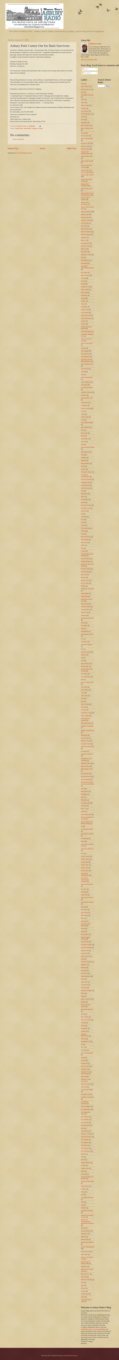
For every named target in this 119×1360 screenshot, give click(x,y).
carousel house (86, 315)
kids (82, 701)
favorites (83, 511)
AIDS (82, 99)
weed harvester (86, 1231)
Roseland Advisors (87, 1009)
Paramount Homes (87, 897)
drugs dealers (85, 463)
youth (83, 1297)
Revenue (84, 987)
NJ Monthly (84, 838)
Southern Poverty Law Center (86, 1072)
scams (83, 1025)
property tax (85, 950)
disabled (83, 458)
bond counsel (85, 275)
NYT (82, 853)
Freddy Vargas (85, 561)
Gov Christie (85, 583)
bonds (83, 281)
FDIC (82, 522)
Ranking (83, 967)
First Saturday (85, 528)
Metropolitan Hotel (87, 769)
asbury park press (86, 189)
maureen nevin (85, 744)
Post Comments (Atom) (24, 153)
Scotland (84, 1031)
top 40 (83, 1159)
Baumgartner (85, 243)
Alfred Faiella (85, 105)
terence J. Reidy (86, 1134)
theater (83, 1154)
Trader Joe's (85, 1168)
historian (83, 615)
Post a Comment (18, 139)
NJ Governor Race (87, 829)
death (83, 436)
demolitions (84, 439)
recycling (84, 970)
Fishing (83, 531)
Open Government (87, 884)
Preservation (85, 942)
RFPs (83, 993)
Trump (83, 1192)
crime (82, 420)
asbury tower (85, 217)
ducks (83, 466)
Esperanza (84, 494)
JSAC (83, 693)
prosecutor (84, 953)
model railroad (85, 779)
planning (83, 921)
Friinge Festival (86, 569)
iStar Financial (85, 652)
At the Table (85, 223)
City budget (84, 351)
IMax (82, 628)
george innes (85, 580)
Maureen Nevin (96, 44)
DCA (82, 430)
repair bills (84, 982)
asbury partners (86, 211)
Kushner (83, 710)
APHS (83, 119)
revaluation (84, 985)
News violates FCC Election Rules (87, 822)
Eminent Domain (86, 479)
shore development (87, 1053)
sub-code (84, 1087)
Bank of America (86, 232)
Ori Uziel (83, 889)
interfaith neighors (86, 644)
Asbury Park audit (86, 156)
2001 (82, 83)
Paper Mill (84, 895)
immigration (84, 631)
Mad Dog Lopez (86, 723)
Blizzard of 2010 (86, 254)
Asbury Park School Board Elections (87, 194)
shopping (84, 1050)
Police (83, 931)
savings (83, 1022)
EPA (82, 491)
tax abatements (86, 1109)
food (82, 548)
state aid (83, 1076)
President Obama (86, 945)
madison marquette (87, 726)
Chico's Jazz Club (86, 343)
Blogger (74, 1355)
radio (82, 959)
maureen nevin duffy (87, 746)
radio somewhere (86, 962)
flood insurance (86, 537)
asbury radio (85, 214)
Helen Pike (84, 612)
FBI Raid (84, 517)
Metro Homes (85, 766)
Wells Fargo (85, 1239)
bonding (83, 278)
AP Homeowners (86, 114)
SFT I (82, 1047)
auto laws (84, 226)
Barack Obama (86, 234)
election (83, 469)
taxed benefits (85, 1125)
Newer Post (13, 148)
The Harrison (85, 1148)
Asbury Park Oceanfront (85, 185)
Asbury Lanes (85, 146)
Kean (82, 698)
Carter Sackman (86, 318)
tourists (83, 1165)
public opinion (85, 956)
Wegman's (84, 1234)
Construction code (87, 398)
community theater (87, 387)
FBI (82, 514)
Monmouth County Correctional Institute (87, 783)
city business (85, 354)
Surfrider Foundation (87, 1097)
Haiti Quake (84, 593)
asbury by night (86, 143)
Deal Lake (84, 433)
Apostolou (84, 122)
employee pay (85, 482)
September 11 (85, 1041)
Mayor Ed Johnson (87, 754)
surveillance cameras (85, 1102)
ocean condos (85, 856)
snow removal (85, 1066)
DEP (82, 444)
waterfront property (87, 1211)
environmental (85, 488)
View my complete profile (89, 59)
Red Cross (84, 973)
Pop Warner (85, 934)
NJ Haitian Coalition (87, 834)
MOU (82, 797)
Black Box (84, 252)
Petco (83, 918)
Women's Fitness (86, 1280)
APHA (83, 117)
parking (83, 907)
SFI (82, 1044)
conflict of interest (86, 392)
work (82, 1282)
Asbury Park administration (85, 152)
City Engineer (85, 357)
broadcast (84, 295)
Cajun (83, 304)
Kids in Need (85, 704)
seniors (83, 1039)
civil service (84, 369)
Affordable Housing (87, 95)
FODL (83, 545)
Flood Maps (84, 539)
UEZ (82, 1194)
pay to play (84, 912)
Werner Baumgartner (87, 1247)
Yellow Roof (85, 1294)
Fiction (83, 525)
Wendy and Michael (87, 1242)
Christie (83, 348)
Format (83, 551)
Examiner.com (85, 508)
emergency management (85, 475)
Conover (83, 395)
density (83, 441)
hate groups (85, 604)
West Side (84, 1254)
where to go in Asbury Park (85, 1262)
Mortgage (84, 794)
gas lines (84, 574)
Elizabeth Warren (86, 472)
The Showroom (86, 1151)
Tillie (82, 1157)
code (82, 374)
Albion (83, 102)
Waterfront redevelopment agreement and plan (87, 1221)
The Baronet (85, 1142)
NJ (82, 826)
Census (83, 324)
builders (83, 301)
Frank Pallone (85, 558)
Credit (83, 414)
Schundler (84, 1028)
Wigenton (84, 1266)
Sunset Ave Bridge (87, 1090)
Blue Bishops (85, 260)
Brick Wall (84, 292)
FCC (82, 519)
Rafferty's (84, 965)
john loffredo (85, 690)
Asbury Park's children (85, 198)
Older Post (71, 148)
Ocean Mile (84, 862)
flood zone (84, 542)
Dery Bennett (85, 452)
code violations (85, 382)
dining (83, 455)
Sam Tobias (84, 1017)
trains (82, 1171)
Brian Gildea (85, 289)
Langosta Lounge (37, 128)
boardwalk (84, 263)
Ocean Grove (85, 859)
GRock (83, 586)
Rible (82, 996)
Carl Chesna (85, 312)
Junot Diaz (84, 695)
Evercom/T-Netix (86, 505)
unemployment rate (87, 1197)
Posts (85, 69)
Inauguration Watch (87, 634)
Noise (83, 841)
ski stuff (83, 1060)
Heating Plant (85, 609)
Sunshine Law (85, 1094)
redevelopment (85, 976)
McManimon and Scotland (86, 759)
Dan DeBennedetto (87, 422)
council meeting (86, 408)
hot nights (84, 625)
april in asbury (85, 125)
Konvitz (83, 707)
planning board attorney (85, 924)
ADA (82, 92)
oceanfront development (85, 874)
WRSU (83, 1288)
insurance (84, 642)
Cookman (84, 405)
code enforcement (87, 377)
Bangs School (85, 229)
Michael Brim (85, 773)
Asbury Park (19, 128)
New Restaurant (86, 814)
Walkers (83, 1208)
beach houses (85, 246)
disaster (83, 460)
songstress (84, 1069)
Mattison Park (85, 741)
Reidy (83, 979)
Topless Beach (85, 1162)
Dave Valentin (85, 427)
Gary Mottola (85, 572)
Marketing (84, 735)
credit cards (84, 417)
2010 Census (85, 86)
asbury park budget (87, 161)
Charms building (86, 331)
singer (83, 1057)
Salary (83, 1014)
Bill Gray (83, 249)
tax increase (85, 1122)
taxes (82, 1128)
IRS (82, 649)
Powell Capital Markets (85, 938)
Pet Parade (84, 915)
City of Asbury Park (87, 364)
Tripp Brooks (85, 1186)
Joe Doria (84, 687)
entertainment (85, 485)
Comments (86, 73)
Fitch (82, 534)
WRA (82, 1285)
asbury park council (87, 175)
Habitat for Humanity (87, 589)
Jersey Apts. (85, 666)
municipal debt (85, 803)
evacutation (84, 499)
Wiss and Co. (85, 1274)
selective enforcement (85, 1035)
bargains (83, 237)
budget (83, 298)
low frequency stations (85, 719)
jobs (82, 679)
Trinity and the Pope (87, 1181)
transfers (84, 1174)
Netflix (83, 811)
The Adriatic (85, 1139)
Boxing (83, 284)
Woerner (83, 1277)
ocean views (85, 870)
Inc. (82, 639)
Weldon (83, 1236)
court (82, 411)
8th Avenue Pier (86, 89)
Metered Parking (86, 763)
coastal (83, 371)
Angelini (83, 108)
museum (83, 806)
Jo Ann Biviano (85, 677)
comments (84, 385)
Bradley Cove (85, 287)
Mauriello (84, 751)
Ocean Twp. (85, 865)
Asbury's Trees (85, 220)
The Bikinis (84, 1145)
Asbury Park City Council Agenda (86, 171)
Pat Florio (84, 909)
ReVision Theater (86, 990)
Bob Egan (84, 272)
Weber (83, 1228)
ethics (83, 496)
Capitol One (85, 309)
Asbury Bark (85, 136)
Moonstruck (84, 791)
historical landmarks (87, 618)
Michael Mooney (86, 776)
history (83, 623)
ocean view (84, 868)
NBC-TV (83, 808)
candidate (84, 307)
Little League (85, 715)
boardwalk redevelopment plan (87, 267)
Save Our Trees (86, 1020)
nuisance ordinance (87, 849)
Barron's (83, 240)
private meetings (86, 947)
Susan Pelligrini (86, 1106)
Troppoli (83, 1189)
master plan (84, 738)
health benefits (85, 606)
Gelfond (83, 577)
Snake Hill (84, 1063)
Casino (83, 321)
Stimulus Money (86, 1084)
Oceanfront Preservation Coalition (85, 879)
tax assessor (85, 1117)
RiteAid (83, 1002)
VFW (82, 1202)
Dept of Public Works (87, 447)
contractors (84, 402)
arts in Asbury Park (87, 128)
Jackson (83, 655)
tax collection (85, 1119)
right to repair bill (86, 999)
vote (82, 1205)
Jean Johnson (85, 663)
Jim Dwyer (84, 674)
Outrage (83, 892)
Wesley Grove (85, 1251)
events (83, 502)
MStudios (84, 800)
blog (82, 257)
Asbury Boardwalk (87, 138)
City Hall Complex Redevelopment (86, 360)
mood (83, 788)
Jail (82, 658)
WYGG (83, 1291)
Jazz (82, 660)
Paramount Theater (87, 902)
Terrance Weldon (86, 1137)
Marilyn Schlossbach (87, 730)
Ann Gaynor (85, 111)
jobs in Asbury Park (87, 682)
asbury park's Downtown (85, 203)
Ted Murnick (85, 1131)
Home (42, 148)
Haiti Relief (27, 128)
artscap (83, 133)
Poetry (83, 928)
